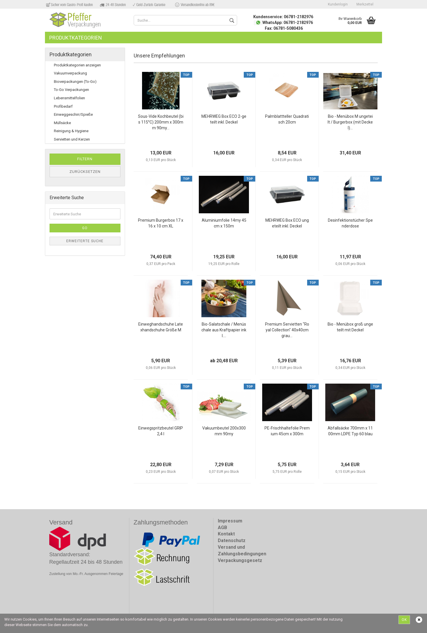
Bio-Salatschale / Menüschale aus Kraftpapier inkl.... (223, 330)
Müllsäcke (62, 123)
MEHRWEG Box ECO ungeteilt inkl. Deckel (287, 223)
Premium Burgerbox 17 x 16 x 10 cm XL (160, 223)
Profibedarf (63, 106)
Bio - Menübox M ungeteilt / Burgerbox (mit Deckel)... (350, 122)
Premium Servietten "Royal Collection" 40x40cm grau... (287, 330)
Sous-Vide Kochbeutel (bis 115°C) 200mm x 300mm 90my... (161, 122)
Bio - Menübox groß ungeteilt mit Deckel (350, 327)
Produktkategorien (75, 38)
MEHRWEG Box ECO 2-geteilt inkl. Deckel (223, 119)
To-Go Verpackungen (71, 89)
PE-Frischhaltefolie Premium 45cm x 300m (287, 431)
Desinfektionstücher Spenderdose (350, 223)
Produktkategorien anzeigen (77, 65)
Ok (404, 620)
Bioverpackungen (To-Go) (75, 81)
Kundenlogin (338, 4)
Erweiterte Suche (84, 241)
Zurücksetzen (85, 171)
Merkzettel (364, 4)
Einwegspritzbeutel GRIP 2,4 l (160, 431)
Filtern (84, 159)
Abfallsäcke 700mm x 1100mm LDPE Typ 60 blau (350, 431)
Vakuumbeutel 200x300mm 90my (224, 431)
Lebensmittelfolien (69, 98)
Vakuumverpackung (70, 73)
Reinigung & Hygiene (71, 131)
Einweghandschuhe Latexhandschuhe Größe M (160, 327)
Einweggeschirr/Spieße (73, 114)
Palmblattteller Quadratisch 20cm (287, 119)
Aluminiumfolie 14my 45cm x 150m (224, 223)
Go (85, 228)
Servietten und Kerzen (72, 139)
